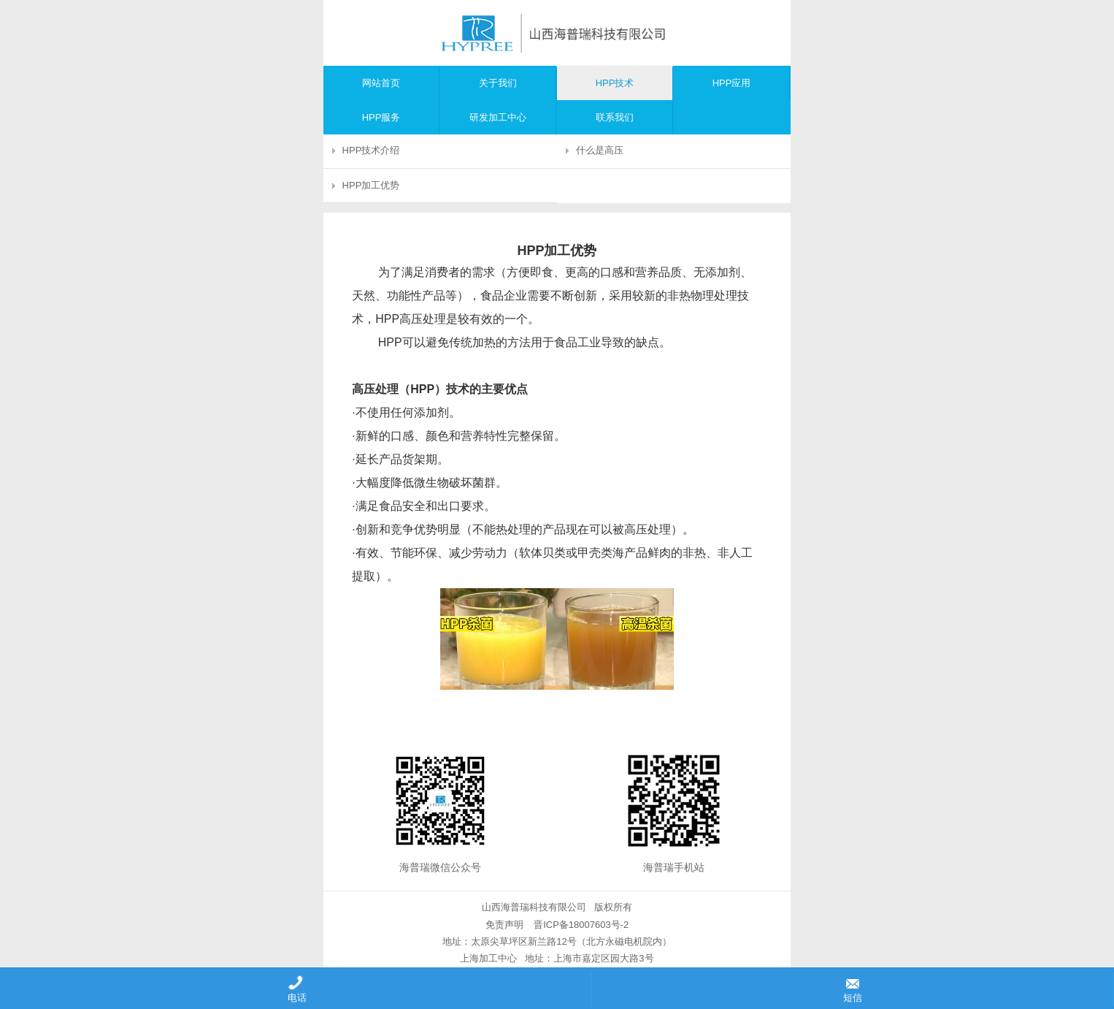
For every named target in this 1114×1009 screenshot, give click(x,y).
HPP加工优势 (371, 185)
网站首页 (381, 82)
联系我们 (615, 117)
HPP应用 (731, 82)
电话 (296, 989)
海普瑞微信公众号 (440, 867)
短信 (852, 989)
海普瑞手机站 (673, 867)
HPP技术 (615, 82)
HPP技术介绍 (371, 150)
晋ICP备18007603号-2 (580, 924)
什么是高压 (599, 150)
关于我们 (498, 82)
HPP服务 (381, 117)
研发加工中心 (497, 117)
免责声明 (504, 924)
